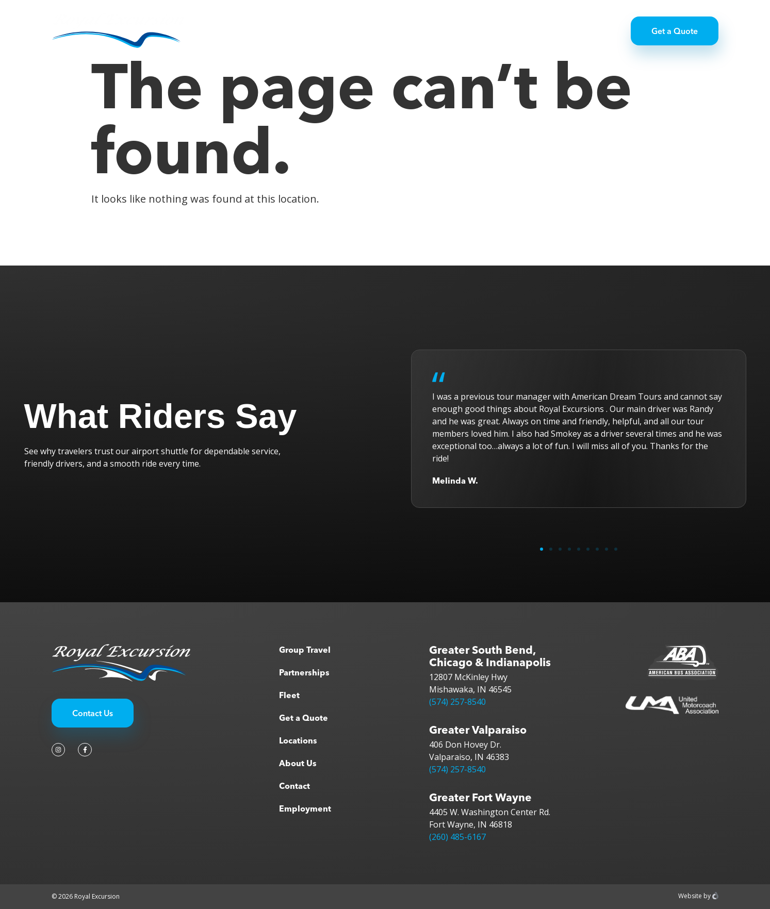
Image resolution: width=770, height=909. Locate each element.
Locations (298, 740)
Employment (305, 808)
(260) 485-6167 (457, 836)
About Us (298, 763)
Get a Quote (303, 718)
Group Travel (306, 31)
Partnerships (377, 31)
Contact (294, 786)
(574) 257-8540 (457, 701)
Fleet (433, 31)
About (477, 31)
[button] (541, 549)
